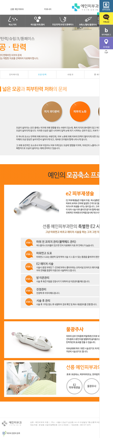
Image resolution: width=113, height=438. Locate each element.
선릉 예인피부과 (17, 9)
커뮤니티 (47, 9)
